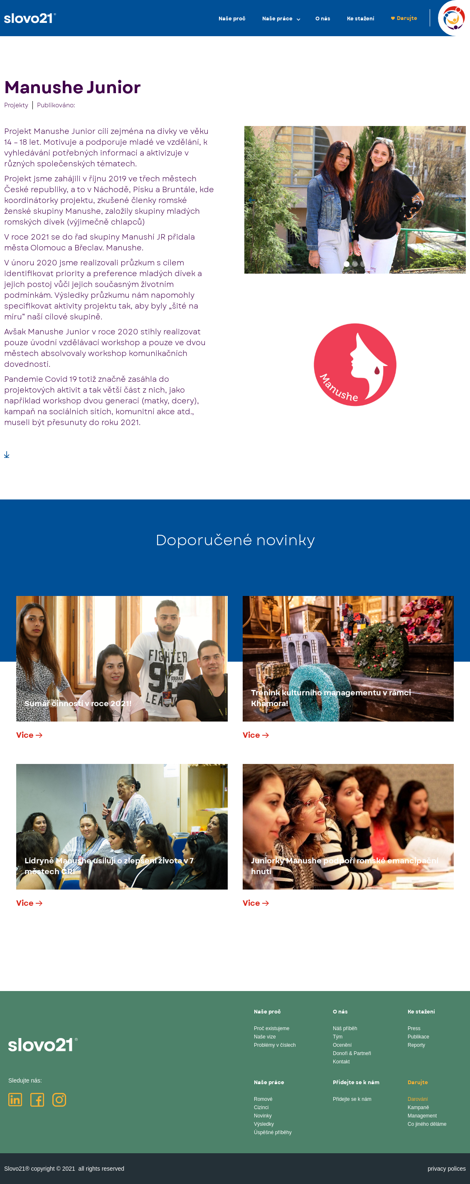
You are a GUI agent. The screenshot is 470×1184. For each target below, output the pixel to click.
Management (422, 1116)
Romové (263, 1099)
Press (414, 1028)
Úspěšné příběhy (273, 1132)
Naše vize (265, 1037)
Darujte (407, 18)
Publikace (418, 1037)
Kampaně (418, 1107)
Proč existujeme (271, 1028)
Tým (337, 1037)
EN (441, 17)
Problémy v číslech (275, 1045)
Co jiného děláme (427, 1124)
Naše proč (232, 18)
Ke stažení (360, 18)
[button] (280, 18)
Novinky (263, 1116)
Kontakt (341, 1062)
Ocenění (342, 1045)
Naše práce (277, 18)
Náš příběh (345, 1028)
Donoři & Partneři (352, 1053)
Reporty (416, 1045)
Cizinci (261, 1107)
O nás (322, 18)
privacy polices (447, 1168)
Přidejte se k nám (352, 1099)
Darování (418, 1099)
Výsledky (264, 1124)
